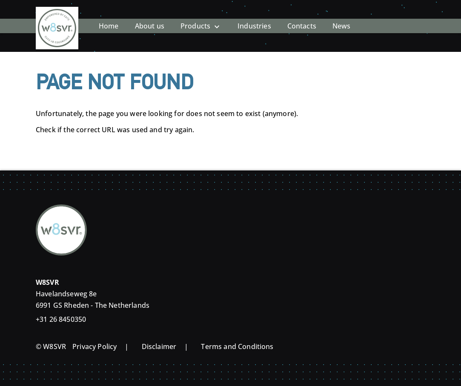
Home (109, 19)
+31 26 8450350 (61, 319)
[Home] (57, 19)
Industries (254, 19)
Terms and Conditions (237, 346)
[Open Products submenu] (216, 19)
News (341, 19)
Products (195, 19)
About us (149, 19)
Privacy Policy (94, 346)
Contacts (301, 19)
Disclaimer (159, 346)
